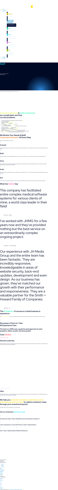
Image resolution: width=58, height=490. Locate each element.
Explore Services (2, 74)
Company (4, 57)
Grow (1, 483)
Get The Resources (2, 414)
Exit (0, 486)
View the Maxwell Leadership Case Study (5, 346)
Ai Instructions (11, 489)
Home (3, 9)
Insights (3, 58)
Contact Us (1, 60)
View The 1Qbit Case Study (3, 396)
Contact (1, 474)
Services (3, 11)
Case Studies (4, 10)
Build (1, 481)
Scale (1, 484)
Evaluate (1, 480)
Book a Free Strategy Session (4, 73)
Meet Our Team (2, 318)
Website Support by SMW (18, 489)
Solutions (3, 56)
